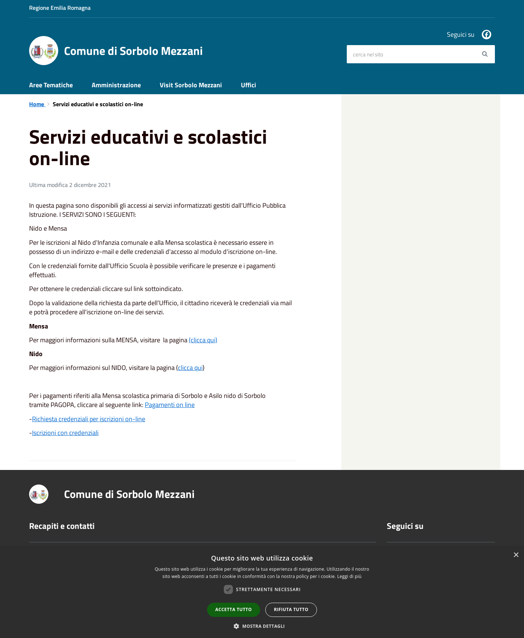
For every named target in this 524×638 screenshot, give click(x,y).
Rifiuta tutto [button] (291, 609)
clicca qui (190, 367)
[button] (262, 625)
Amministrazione (116, 85)
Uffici (248, 85)
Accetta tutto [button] (233, 609)
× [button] (516, 555)
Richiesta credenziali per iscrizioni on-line (88, 419)
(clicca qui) (203, 340)
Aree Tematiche (51, 85)
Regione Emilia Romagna (60, 7)
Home (37, 104)
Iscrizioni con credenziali (65, 433)
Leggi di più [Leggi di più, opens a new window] (349, 576)
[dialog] (262, 592)
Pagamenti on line (170, 405)
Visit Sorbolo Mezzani (191, 85)
